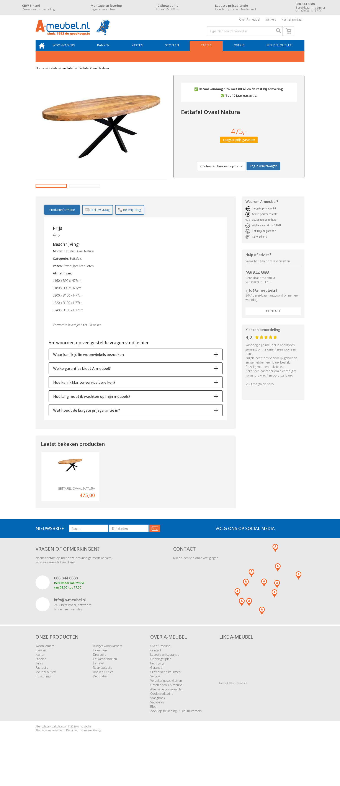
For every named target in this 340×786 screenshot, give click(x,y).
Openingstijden (160, 689)
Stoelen (174, 51)
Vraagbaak (157, 728)
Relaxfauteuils (102, 698)
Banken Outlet (103, 702)
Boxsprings (43, 706)
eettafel (66, 75)
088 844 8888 (257, 294)
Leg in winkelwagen (263, 172)
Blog (153, 737)
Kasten (141, 51)
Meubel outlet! (279, 51)
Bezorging (157, 693)
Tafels (207, 51)
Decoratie (100, 706)
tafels (51, 75)
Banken (107, 51)
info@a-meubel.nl (261, 312)
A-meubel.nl (84, 756)
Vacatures (157, 732)
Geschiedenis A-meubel (166, 715)
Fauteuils (42, 698)
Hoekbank (100, 680)
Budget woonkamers (107, 676)
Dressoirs (99, 685)
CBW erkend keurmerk (165, 702)
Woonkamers (69, 51)
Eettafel (98, 693)
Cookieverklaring (161, 724)
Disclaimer (72, 760)
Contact (273, 333)
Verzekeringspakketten (166, 711)
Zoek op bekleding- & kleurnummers (176, 741)
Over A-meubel (249, 20)
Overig (239, 51)
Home (40, 75)
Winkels (271, 20)
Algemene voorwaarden (166, 719)
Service (155, 706)
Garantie (156, 698)
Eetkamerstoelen (105, 689)
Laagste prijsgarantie (164, 685)
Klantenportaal (292, 20)
